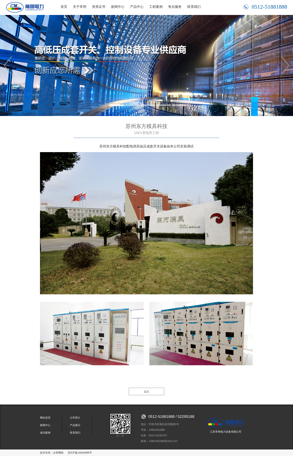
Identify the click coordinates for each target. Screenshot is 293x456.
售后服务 (175, 7)
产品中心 (137, 7)
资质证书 (98, 7)
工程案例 (156, 7)
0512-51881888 (265, 7)
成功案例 (45, 432)
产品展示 (75, 425)
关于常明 (79, 7)
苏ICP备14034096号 (80, 452)
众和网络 (58, 452)
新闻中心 (117, 7)
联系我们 (194, 7)
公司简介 (75, 417)
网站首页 (45, 417)
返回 (146, 391)
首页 (64, 7)
